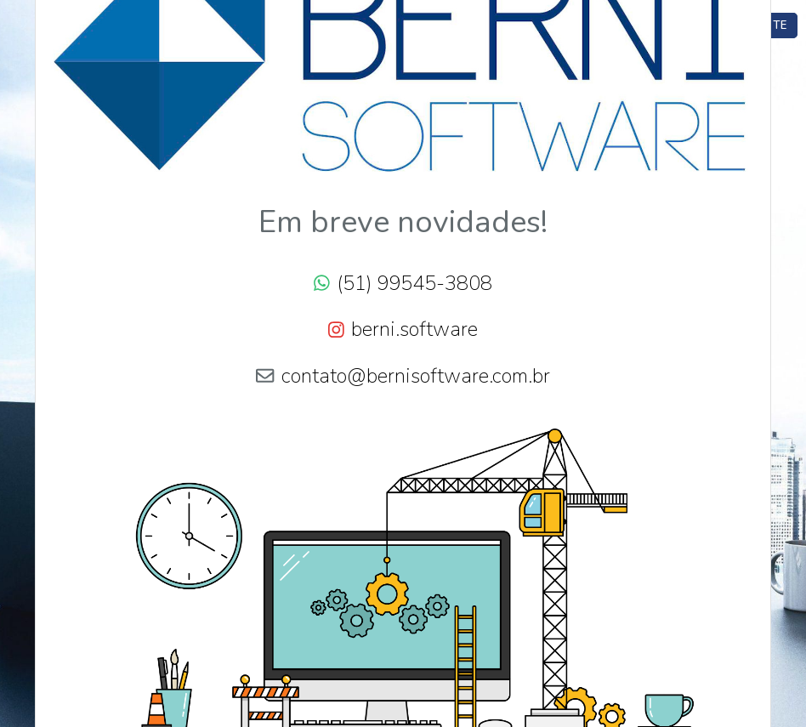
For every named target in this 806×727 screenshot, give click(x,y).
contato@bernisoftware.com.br (415, 375)
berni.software (414, 329)
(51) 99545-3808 (414, 283)
